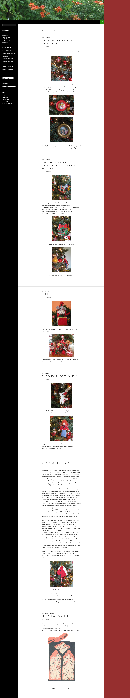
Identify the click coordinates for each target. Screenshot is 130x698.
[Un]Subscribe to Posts (7, 103)
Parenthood (58, 460)
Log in (3, 95)
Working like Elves (56, 462)
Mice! (46, 294)
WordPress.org (5, 101)
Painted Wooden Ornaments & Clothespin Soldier (60, 165)
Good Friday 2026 (6, 37)
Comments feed (5, 99)
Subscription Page (95, 21)
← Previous (54, 688)
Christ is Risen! (5, 33)
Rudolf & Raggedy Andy (59, 376)
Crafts (44, 37)
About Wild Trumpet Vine (82, 21)
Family (47, 460)
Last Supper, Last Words (7, 40)
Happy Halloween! (55, 616)
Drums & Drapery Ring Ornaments (58, 42)
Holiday (48, 37)
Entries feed (5, 97)
